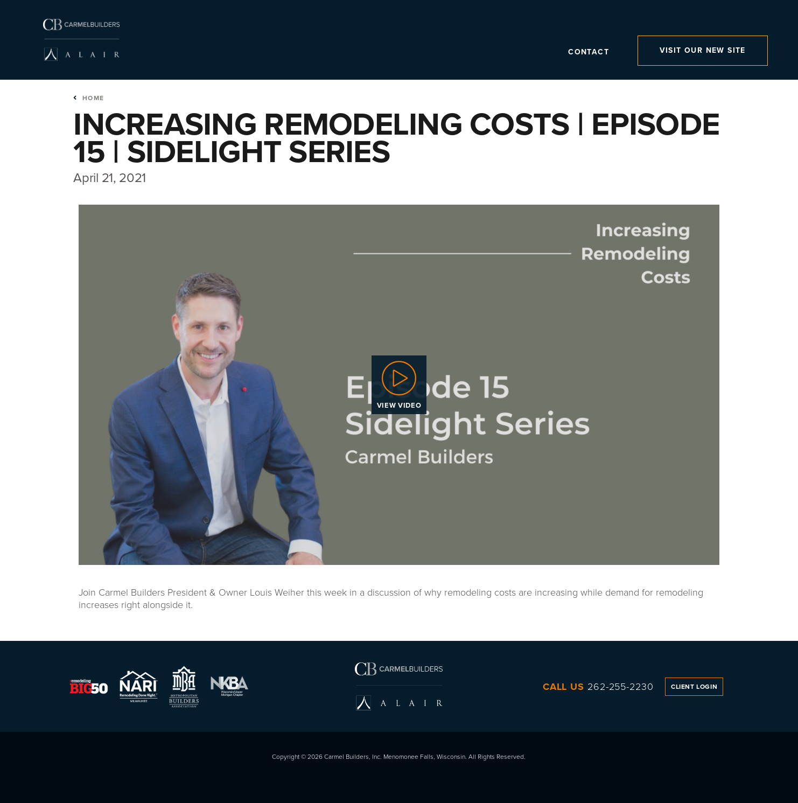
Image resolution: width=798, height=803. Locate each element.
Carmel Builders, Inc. (81, 40)
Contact (588, 53)
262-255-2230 (620, 687)
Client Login (694, 687)
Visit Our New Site (703, 50)
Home (88, 98)
